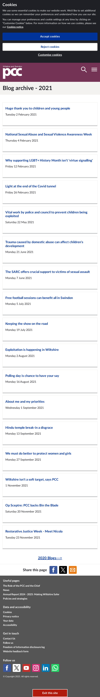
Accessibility (10, 625)
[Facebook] (7, 668)
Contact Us (9, 638)
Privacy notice (11, 616)
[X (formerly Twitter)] (17, 668)
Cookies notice (15, 27)
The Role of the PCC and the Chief (21, 586)
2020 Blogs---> (50, 558)
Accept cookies (50, 36)
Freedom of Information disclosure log (24, 647)
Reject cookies (50, 46)
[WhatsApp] (55, 668)
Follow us (8, 643)
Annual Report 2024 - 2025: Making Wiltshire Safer (31, 594)
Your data (8, 621)
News (6, 590)
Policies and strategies (15, 599)
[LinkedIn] (45, 668)
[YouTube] (26, 668)
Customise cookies (50, 54)
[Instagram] (36, 668)
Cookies (7, 612)
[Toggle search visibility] (84, 69)
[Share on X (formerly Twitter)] (63, 570)
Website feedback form (16, 651)
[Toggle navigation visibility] (94, 69)
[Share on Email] (73, 570)
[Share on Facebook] (53, 570)
